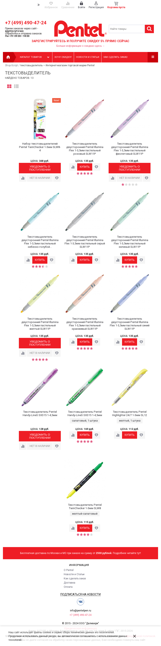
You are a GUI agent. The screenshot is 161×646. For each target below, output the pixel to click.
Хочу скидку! (63, 57)
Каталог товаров (35, 57)
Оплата (68, 586)
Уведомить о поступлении (40, 168)
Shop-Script (11, 65)
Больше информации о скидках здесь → (80, 45)
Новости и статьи (87, 57)
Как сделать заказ (115, 57)
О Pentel (69, 570)
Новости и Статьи (74, 574)
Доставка (69, 582)
